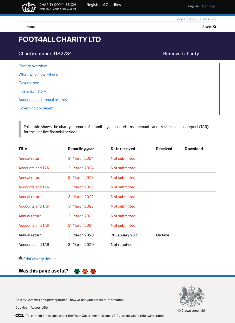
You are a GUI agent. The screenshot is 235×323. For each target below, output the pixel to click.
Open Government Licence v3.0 (96, 316)
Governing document (36, 108)
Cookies (21, 307)
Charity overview (33, 65)
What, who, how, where (38, 74)
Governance (29, 82)
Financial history (32, 91)
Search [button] (209, 27)
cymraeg (208, 6)
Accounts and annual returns (43, 99)
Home (31, 27)
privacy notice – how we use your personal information (85, 300)
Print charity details (37, 258)
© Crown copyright (191, 310)
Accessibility (39, 307)
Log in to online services (196, 18)
